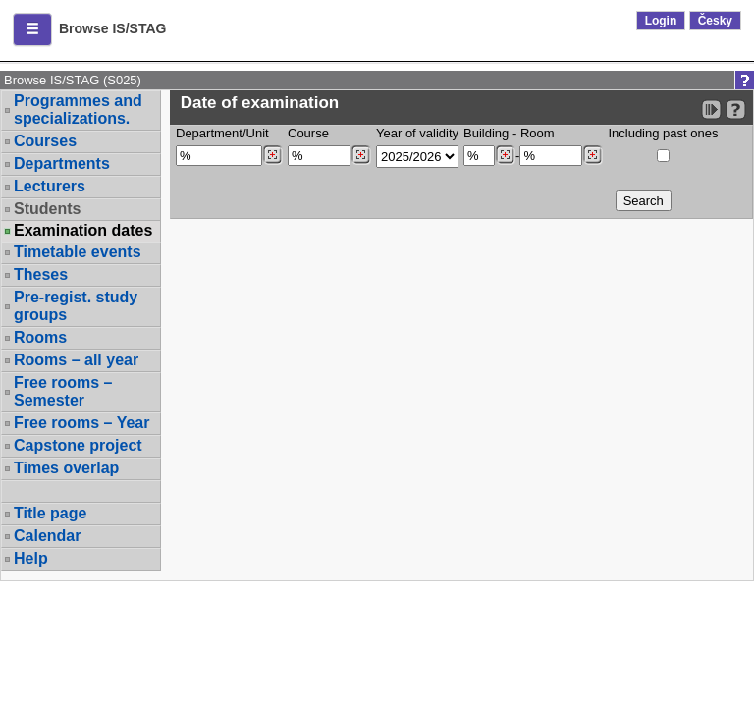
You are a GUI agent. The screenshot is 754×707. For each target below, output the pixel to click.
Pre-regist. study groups (75, 306)
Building (486, 133)
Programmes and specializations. (78, 109)
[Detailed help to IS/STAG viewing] (736, 109)
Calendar (47, 535)
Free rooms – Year (81, 422)
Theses (41, 274)
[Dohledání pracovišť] (272, 155)
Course (308, 133)
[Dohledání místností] (592, 155)
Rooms (40, 337)
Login (661, 20)
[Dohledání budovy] (505, 155)
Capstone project (78, 445)
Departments (62, 163)
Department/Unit (222, 133)
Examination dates (83, 231)
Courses (45, 141)
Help (31, 558)
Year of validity (417, 133)
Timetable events (77, 252)
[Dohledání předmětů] (360, 155)
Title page (50, 513)
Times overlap (66, 468)
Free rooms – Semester (63, 391)
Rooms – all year (76, 360)
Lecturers (49, 186)
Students (47, 208)
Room (537, 133)
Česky (715, 20)
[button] (32, 29)
